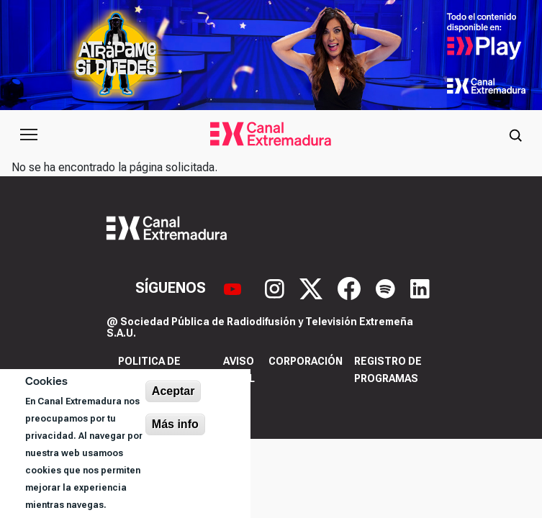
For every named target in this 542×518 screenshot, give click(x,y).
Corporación (305, 361)
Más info (175, 424)
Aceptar (173, 391)
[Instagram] (276, 287)
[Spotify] (387, 287)
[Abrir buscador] (515, 134)
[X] (312, 287)
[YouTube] (234, 287)
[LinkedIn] (420, 287)
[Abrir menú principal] (29, 134)
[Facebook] (351, 287)
